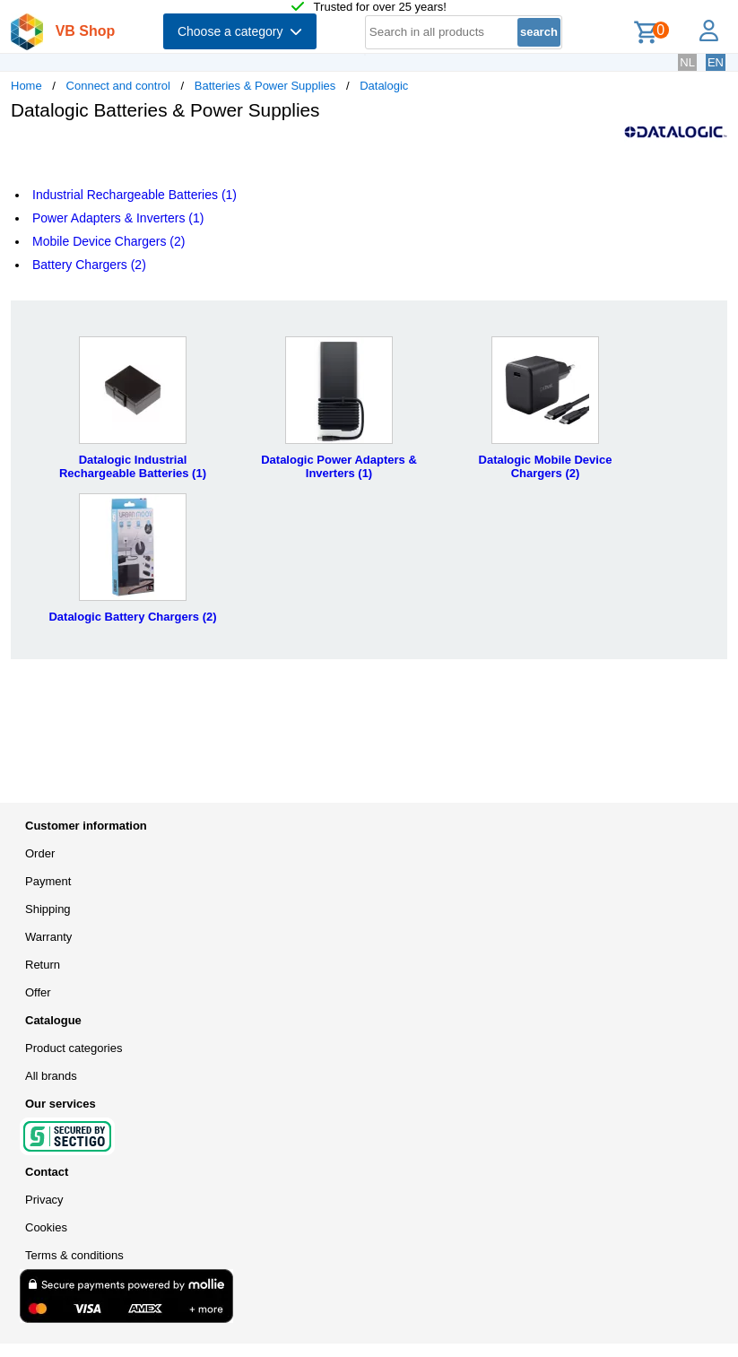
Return (42, 964)
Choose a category (240, 31)
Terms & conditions (74, 1255)
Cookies (46, 1227)
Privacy (44, 1199)
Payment (48, 881)
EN (716, 62)
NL (687, 62)
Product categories (73, 1048)
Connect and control (118, 85)
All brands (51, 1076)
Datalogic (384, 85)
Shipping (48, 909)
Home (26, 85)
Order (40, 853)
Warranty (48, 937)
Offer (38, 992)
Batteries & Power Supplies (265, 85)
